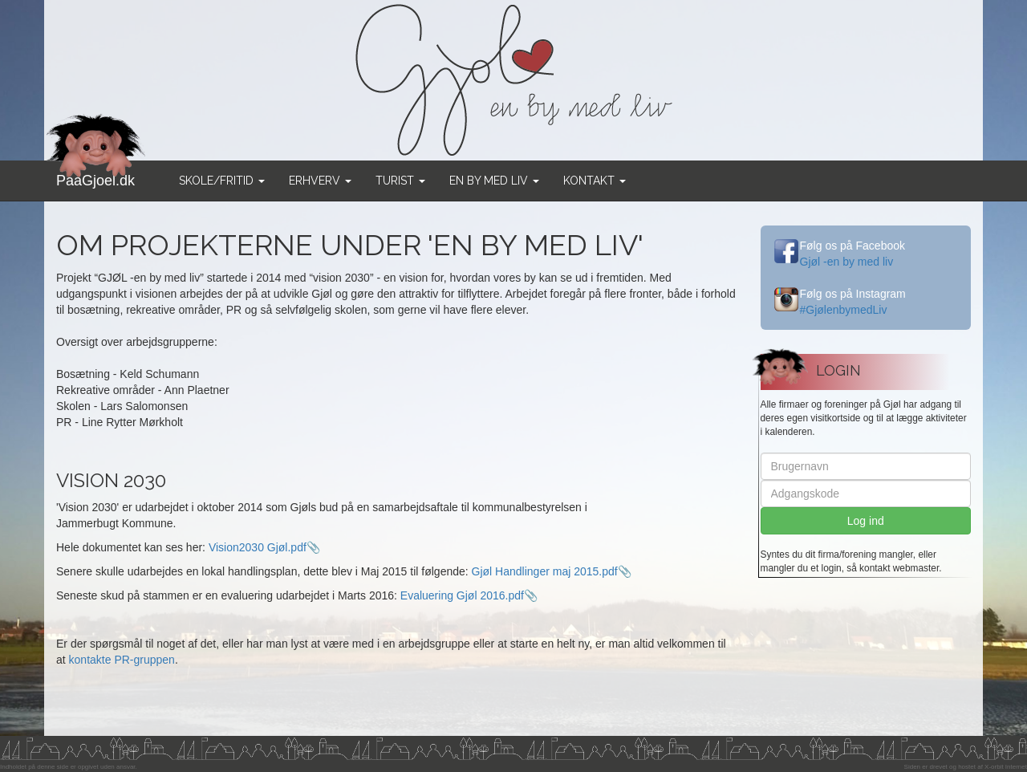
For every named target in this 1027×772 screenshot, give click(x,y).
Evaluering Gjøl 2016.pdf (462, 595)
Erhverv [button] (320, 180)
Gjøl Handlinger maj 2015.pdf (545, 571)
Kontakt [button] (594, 180)
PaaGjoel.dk (96, 174)
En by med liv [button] (494, 180)
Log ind (865, 520)
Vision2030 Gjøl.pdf (257, 547)
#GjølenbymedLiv (843, 309)
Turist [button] (400, 180)
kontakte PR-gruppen (122, 659)
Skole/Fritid (222, 180)
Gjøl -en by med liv (847, 261)
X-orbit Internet (1005, 766)
